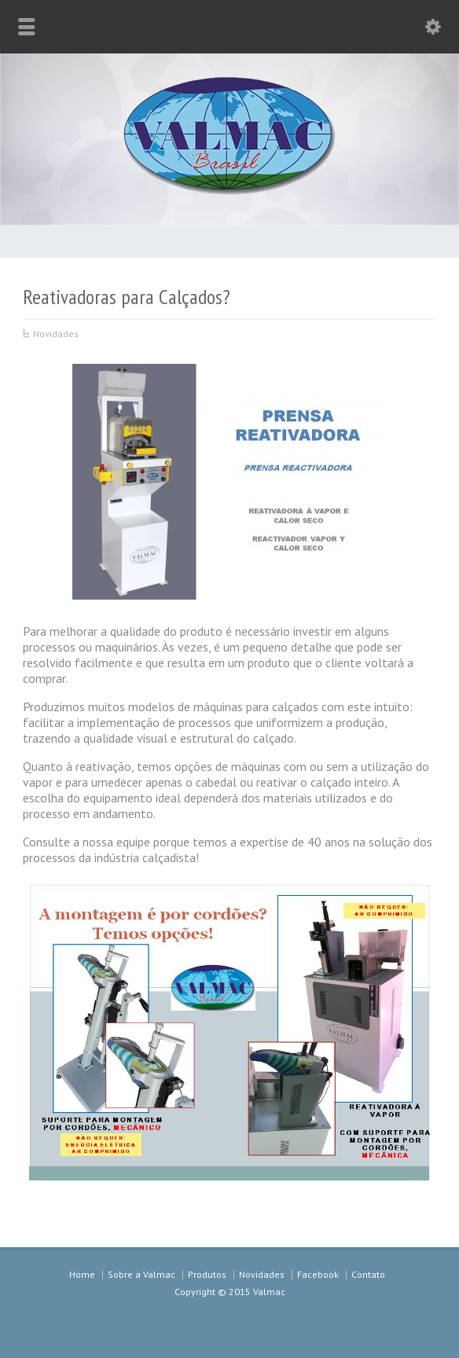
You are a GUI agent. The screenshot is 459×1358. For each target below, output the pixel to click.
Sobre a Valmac (141, 1274)
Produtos (207, 1274)
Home (82, 1274)
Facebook (318, 1274)
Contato (368, 1274)
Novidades (56, 334)
